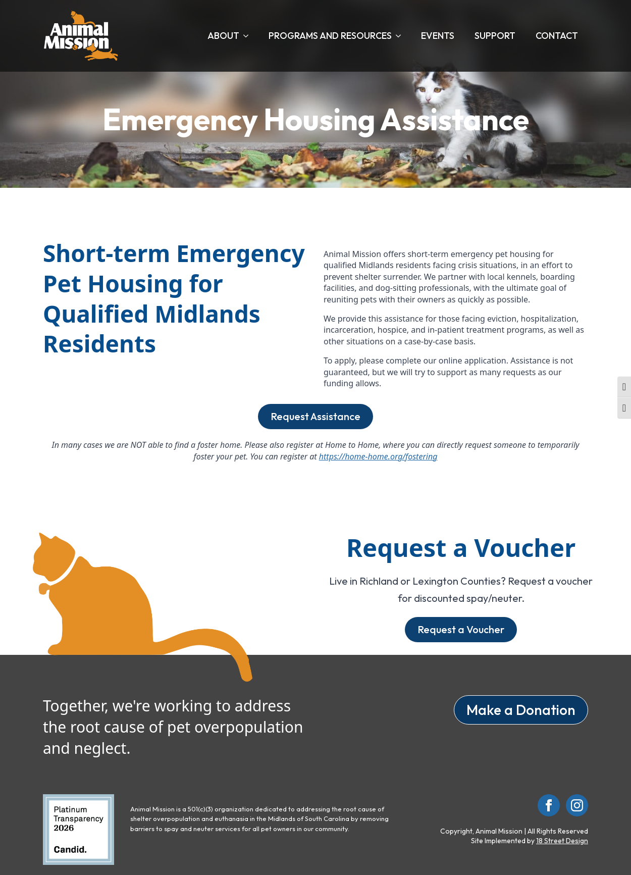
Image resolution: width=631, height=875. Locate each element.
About (223, 35)
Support (495, 35)
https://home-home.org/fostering (378, 456)
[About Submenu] (248, 35)
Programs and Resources (330, 35)
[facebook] (549, 805)
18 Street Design (562, 840)
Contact (557, 35)
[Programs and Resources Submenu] (401, 35)
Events (437, 35)
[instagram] (577, 805)
